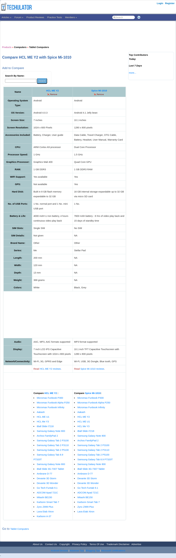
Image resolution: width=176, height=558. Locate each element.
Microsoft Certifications (113, 550)
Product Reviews (35, 17)
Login (160, 3)
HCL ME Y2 (52, 90)
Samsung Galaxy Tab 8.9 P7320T (95, 459)
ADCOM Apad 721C (47, 492)
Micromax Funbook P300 (50, 397)
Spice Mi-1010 (99, 90)
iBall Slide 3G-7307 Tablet (50, 469)
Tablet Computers (19, 529)
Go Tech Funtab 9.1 (47, 487)
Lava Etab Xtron (45, 511)
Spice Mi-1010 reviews (92, 368)
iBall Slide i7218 (45, 426)
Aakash (41, 412)
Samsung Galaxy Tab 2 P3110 (53, 445)
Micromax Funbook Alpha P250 (53, 402)
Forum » (18, 17)
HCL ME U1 (43, 416)
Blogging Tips (93, 550)
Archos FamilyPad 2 (47, 435)
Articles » (6, 17)
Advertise (136, 544)
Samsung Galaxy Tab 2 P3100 (53, 440)
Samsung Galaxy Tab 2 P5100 (53, 450)
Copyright (64, 544)
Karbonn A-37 (44, 516)
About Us (38, 544)
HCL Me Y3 (43, 421)
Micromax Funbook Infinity (50, 407)
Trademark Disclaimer (118, 544)
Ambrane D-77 (44, 473)
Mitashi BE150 (44, 497)
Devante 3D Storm (46, 478)
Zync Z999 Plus (45, 506)
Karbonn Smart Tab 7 (48, 502)
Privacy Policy (79, 544)
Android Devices (59, 550)
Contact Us (51, 544)
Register (170, 3)
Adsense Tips (77, 550)
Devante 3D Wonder (47, 483)
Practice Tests (54, 17)
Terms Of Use (96, 544)
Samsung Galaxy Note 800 (51, 431)
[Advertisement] (64, 33)
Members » (71, 17)
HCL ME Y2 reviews (50, 368)
